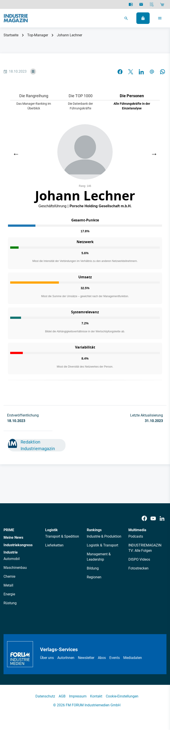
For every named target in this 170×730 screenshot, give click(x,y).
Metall (8, 585)
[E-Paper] (130, 4)
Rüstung (10, 603)
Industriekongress (18, 545)
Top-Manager (37, 35)
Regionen (94, 577)
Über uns (47, 658)
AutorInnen (65, 658)
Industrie (11, 552)
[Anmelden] (143, 18)
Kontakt (96, 696)
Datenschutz (45, 696)
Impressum (78, 696)
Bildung (93, 568)
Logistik (51, 530)
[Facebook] (144, 518)
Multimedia (137, 530)
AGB (62, 696)
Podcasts (135, 536)
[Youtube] (153, 518)
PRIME (9, 530)
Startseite (11, 35)
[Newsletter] (141, 4)
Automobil (12, 559)
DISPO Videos (139, 559)
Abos (102, 658)
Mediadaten (132, 658)
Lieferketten (54, 545)
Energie (9, 594)
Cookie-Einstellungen (122, 696)
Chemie (9, 576)
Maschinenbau (15, 567)
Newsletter (86, 658)
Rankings (94, 530)
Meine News (13, 537)
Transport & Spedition (62, 536)
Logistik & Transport (102, 545)
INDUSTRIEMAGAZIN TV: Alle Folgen (144, 548)
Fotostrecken (138, 568)
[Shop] (162, 4)
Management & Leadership (99, 557)
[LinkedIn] (162, 518)
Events (114, 658)
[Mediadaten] (151, 4)
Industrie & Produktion (104, 536)
